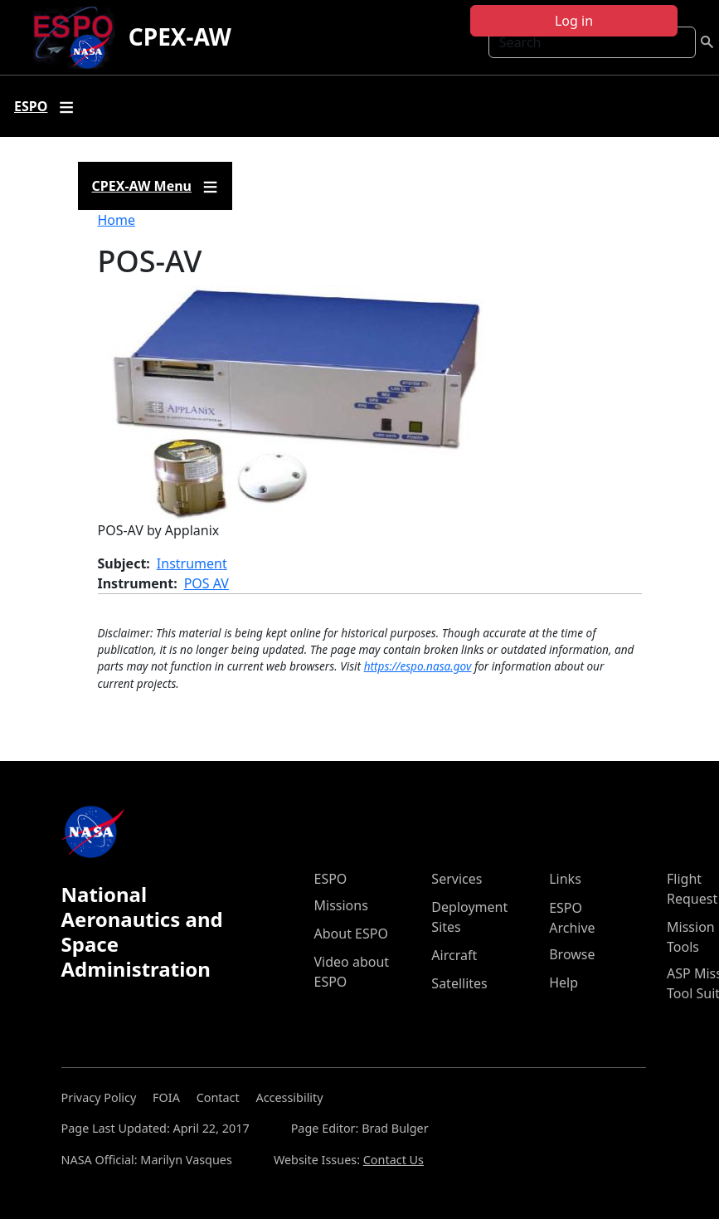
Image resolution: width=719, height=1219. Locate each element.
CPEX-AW (180, 36)
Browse (572, 954)
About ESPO (351, 933)
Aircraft (454, 955)
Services (456, 879)
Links (565, 879)
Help (563, 982)
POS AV (206, 583)
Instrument (192, 563)
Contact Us (393, 1160)
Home (117, 220)
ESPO (330, 879)
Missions (341, 905)
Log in (574, 21)
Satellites (459, 983)
